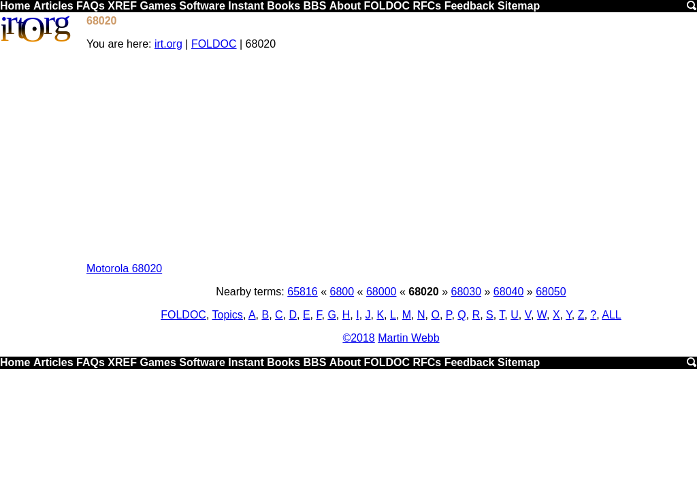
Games (158, 6)
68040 (508, 291)
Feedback (469, 6)
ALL (611, 315)
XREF (122, 6)
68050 (551, 291)
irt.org (168, 44)
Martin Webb (408, 338)
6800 (342, 291)
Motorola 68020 (124, 268)
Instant (245, 6)
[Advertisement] (391, 156)
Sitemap (519, 6)
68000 (381, 291)
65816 (302, 291)
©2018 (358, 338)
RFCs (426, 6)
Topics (227, 315)
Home (15, 6)
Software (202, 6)
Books (283, 6)
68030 (466, 291)
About (345, 6)
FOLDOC (386, 6)
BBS (315, 6)
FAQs (90, 6)
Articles (53, 6)
